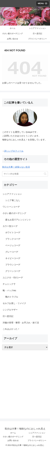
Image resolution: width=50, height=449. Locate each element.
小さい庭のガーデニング (13, 437)
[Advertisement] (25, 384)
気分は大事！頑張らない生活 (16, 167)
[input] (25, 174)
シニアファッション (37, 433)
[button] (45, 173)
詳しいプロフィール (13, 151)
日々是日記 (37, 437)
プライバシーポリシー (37, 440)
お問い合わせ (13, 440)
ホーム (13, 433)
